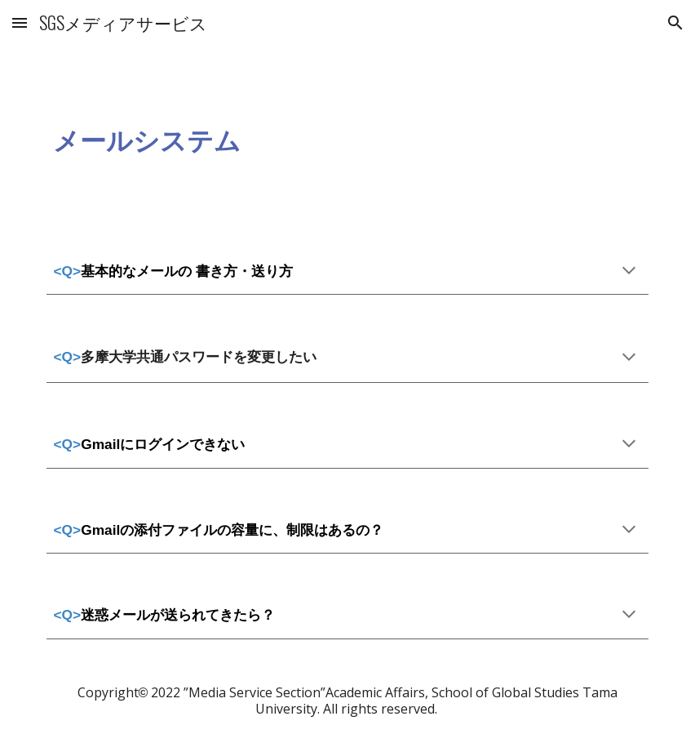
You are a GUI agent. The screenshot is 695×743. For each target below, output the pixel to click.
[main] (347, 137)
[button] (19, 22)
